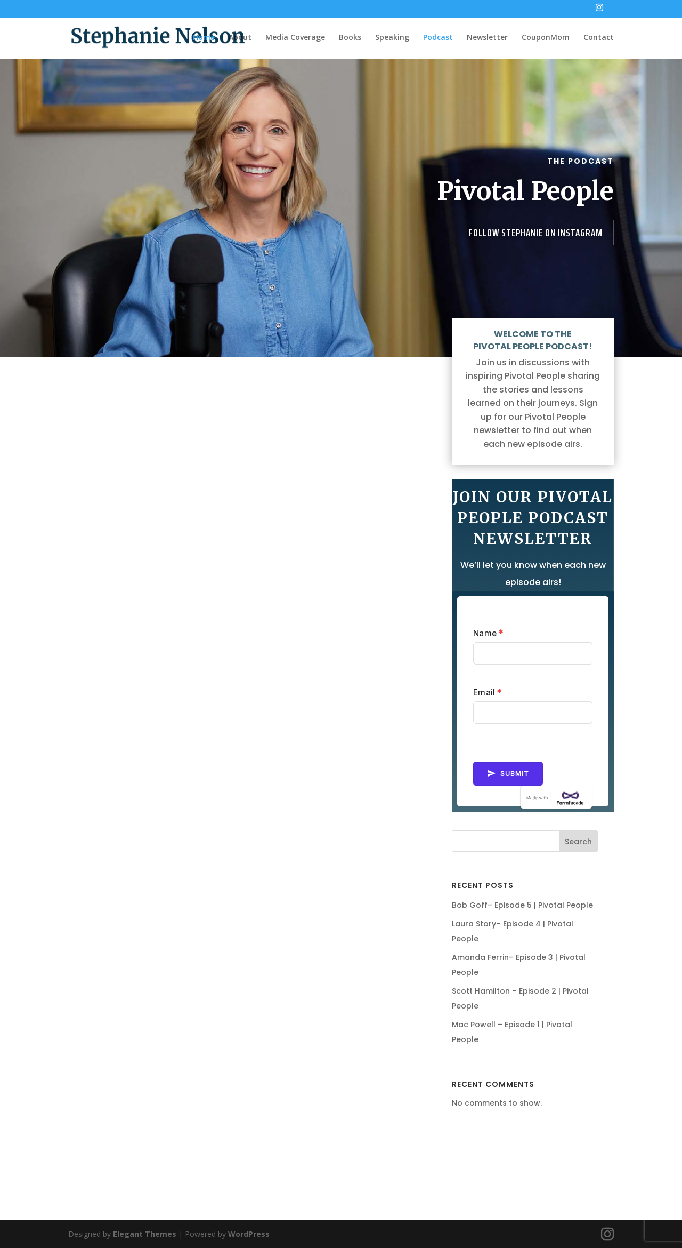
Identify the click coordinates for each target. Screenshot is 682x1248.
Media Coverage (295, 38)
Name (488, 633)
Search (578, 841)
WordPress (249, 1234)
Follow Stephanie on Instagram (536, 232)
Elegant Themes (144, 1234)
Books (350, 38)
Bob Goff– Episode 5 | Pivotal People (522, 905)
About (240, 38)
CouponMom (546, 38)
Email (487, 692)
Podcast (438, 38)
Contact (598, 38)
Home (204, 38)
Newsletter (487, 38)
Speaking (392, 38)
